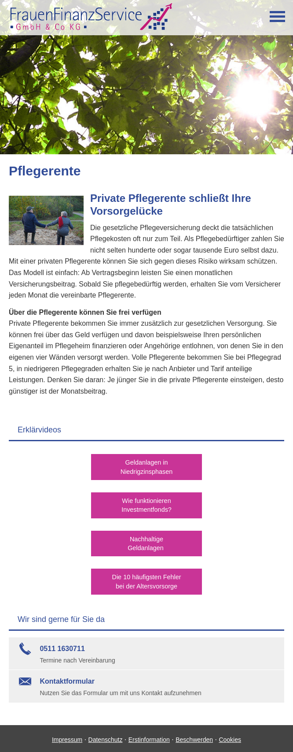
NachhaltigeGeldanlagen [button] (146, 542)
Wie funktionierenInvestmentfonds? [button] (146, 504)
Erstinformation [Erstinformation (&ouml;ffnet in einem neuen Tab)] (149, 737)
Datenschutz (105, 737)
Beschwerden (194, 737)
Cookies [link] (230, 737)
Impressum (67, 737)
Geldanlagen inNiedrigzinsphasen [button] (146, 466)
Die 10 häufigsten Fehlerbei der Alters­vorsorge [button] (146, 579)
